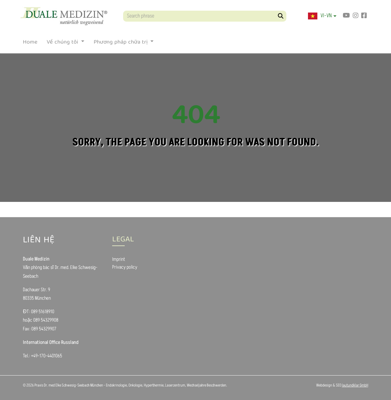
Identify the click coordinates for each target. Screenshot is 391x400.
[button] (322, 16)
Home (30, 43)
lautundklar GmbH (355, 385)
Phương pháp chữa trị (121, 43)
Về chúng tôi (63, 43)
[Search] (280, 16)
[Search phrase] (204, 16)
